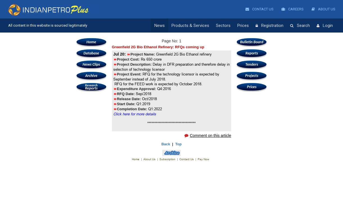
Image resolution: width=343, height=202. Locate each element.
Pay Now (203, 159)
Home (91, 42)
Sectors (223, 25)
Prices (243, 25)
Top (178, 144)
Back (165, 144)
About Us (323, 9)
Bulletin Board (251, 42)
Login (325, 26)
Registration (269, 26)
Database (91, 53)
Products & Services (190, 25)
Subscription (167, 159)
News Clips (91, 64)
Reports (91, 87)
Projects (251, 75)
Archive (91, 75)
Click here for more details (134, 114)
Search (300, 26)
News (159, 25)
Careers (292, 9)
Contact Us (259, 9)
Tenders (251, 64)
